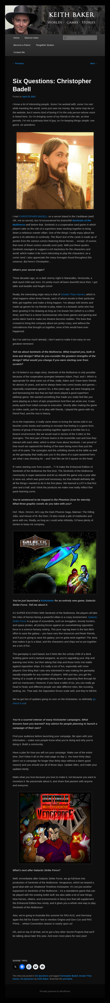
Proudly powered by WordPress (55, 991)
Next (93, 63)
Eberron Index (31, 38)
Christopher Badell (69, 976)
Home (16, 38)
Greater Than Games (73, 294)
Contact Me (19, 52)
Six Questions (42, 976)
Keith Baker (43, 979)
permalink (67, 979)
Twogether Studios (45, 45)
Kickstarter (47, 600)
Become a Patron (21, 45)
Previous (18, 63)
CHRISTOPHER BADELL (33, 216)
